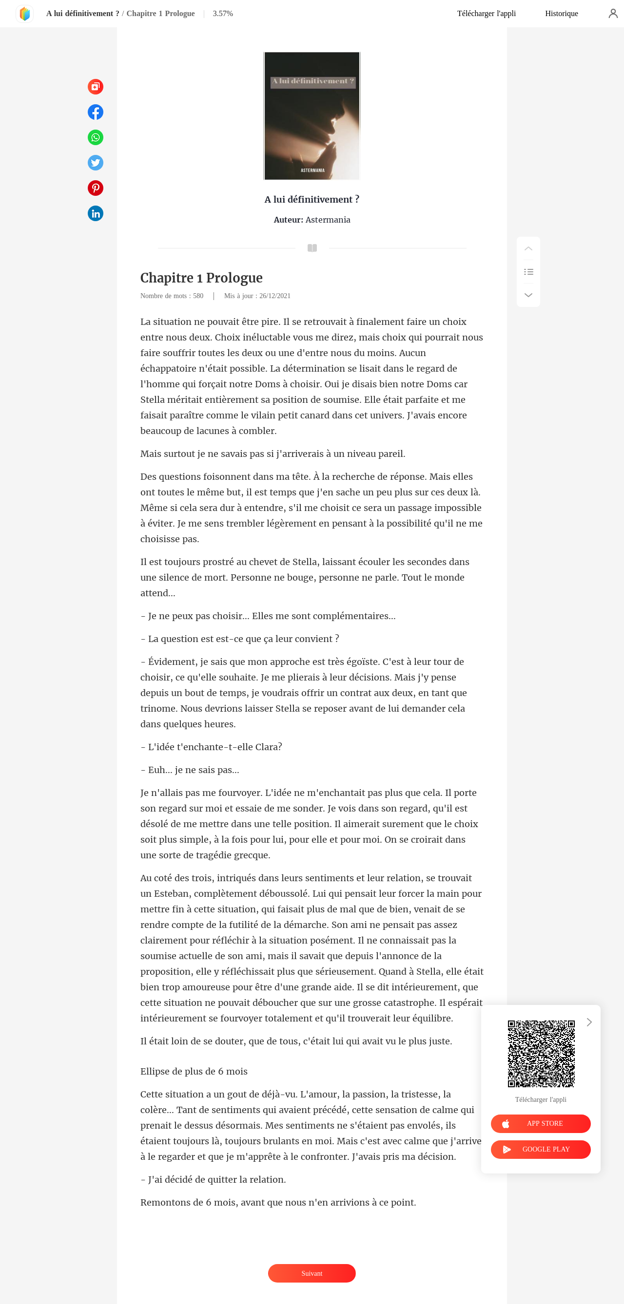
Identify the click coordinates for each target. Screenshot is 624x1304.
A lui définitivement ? (82, 13)
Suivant (312, 1273)
